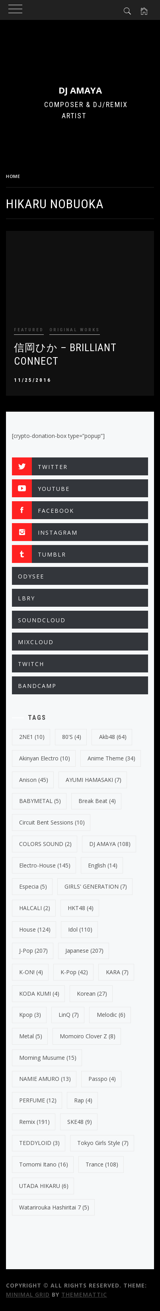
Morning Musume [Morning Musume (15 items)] (47, 1057)
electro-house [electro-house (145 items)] (44, 865)
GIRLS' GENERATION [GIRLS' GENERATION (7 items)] (95, 886)
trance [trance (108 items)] (102, 1164)
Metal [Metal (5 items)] (30, 1036)
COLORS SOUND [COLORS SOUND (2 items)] (45, 844)
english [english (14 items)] (102, 865)
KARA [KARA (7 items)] (117, 972)
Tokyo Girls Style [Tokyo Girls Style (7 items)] (103, 1143)
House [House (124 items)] (35, 929)
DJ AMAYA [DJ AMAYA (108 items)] (110, 844)
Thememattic (84, 1294)
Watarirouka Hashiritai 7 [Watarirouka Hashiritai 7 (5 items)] (54, 1207)
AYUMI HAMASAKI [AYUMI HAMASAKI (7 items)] (93, 779)
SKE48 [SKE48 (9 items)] (79, 1121)
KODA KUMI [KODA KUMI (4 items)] (39, 993)
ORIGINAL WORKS (74, 329)
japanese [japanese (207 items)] (84, 950)
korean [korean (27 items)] (92, 993)
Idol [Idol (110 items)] (80, 929)
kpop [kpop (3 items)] (30, 1014)
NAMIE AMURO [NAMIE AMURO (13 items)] (45, 1078)
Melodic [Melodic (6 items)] (111, 1014)
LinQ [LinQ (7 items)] (69, 1014)
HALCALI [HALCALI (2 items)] (34, 908)
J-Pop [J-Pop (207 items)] (33, 950)
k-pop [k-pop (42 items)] (74, 972)
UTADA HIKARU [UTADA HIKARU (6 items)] (43, 1186)
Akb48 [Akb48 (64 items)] (113, 736)
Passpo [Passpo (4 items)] (102, 1078)
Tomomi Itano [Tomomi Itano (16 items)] (43, 1164)
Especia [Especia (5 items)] (33, 886)
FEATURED (29, 329)
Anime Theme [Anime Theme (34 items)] (111, 758)
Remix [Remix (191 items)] (34, 1121)
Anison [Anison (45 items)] (33, 779)
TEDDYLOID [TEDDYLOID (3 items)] (39, 1143)
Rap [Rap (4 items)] (83, 1100)
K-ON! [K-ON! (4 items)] (31, 972)
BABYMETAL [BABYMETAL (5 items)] (40, 801)
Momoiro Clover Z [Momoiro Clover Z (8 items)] (87, 1036)
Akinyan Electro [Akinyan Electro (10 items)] (44, 758)
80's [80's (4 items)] (71, 736)
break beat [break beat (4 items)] (97, 801)
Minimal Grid (28, 1294)
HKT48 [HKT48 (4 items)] (81, 908)
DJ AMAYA (80, 90)
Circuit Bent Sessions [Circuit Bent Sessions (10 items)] (52, 822)
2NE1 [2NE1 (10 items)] (32, 736)
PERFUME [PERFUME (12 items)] (38, 1100)
